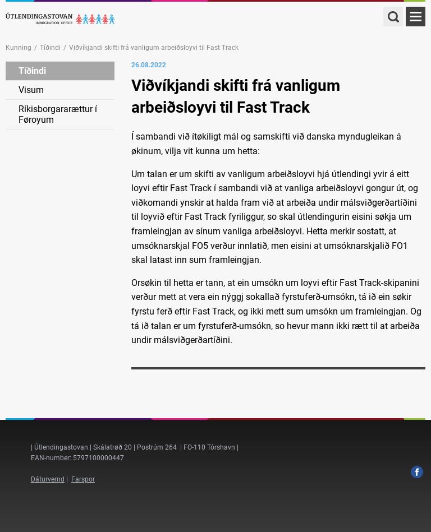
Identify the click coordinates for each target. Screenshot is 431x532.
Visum (31, 90)
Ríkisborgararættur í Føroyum (58, 114)
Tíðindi (50, 48)
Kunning (18, 48)
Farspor (83, 479)
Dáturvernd (48, 479)
